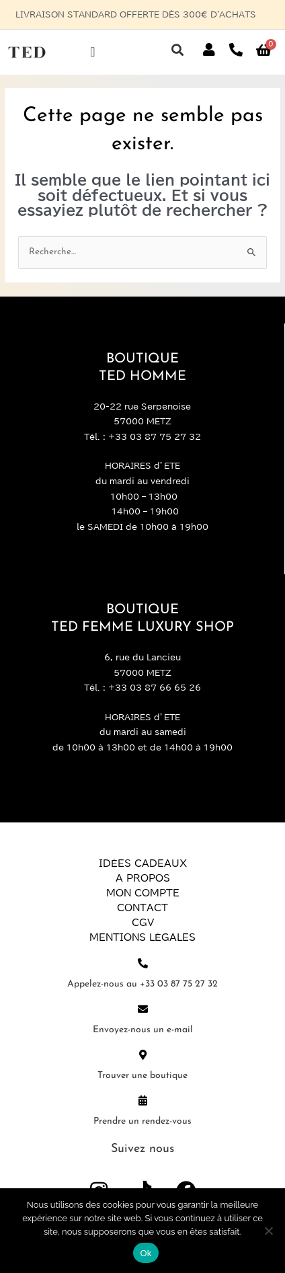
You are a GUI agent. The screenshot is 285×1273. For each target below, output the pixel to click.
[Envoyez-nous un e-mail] (143, 1009)
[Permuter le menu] (92, 52)
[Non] (268, 1230)
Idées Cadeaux (143, 863)
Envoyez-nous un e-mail (143, 1030)
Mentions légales (142, 937)
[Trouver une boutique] (143, 1055)
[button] (178, 50)
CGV (143, 922)
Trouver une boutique (142, 1076)
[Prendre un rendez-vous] (143, 1100)
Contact (142, 908)
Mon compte (142, 893)
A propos (143, 878)
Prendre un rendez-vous (142, 1121)
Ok (145, 1253)
